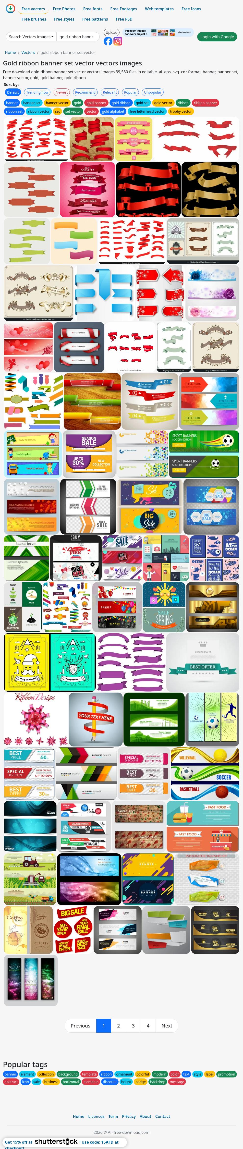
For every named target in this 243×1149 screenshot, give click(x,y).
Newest (62, 92)
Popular (130, 92)
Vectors (28, 52)
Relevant (110, 92)
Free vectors (33, 9)
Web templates (159, 9)
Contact (162, 1116)
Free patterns (95, 19)
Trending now (37, 92)
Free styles (64, 19)
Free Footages (123, 9)
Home (10, 52)
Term (113, 1116)
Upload (111, 32)
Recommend (85, 92)
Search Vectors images (29, 36)
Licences (96, 1116)
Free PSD (124, 19)
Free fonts (93, 9)
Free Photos (64, 9)
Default (13, 92)
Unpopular (152, 92)
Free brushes (34, 19)
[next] (167, 1026)
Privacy (129, 1116)
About (145, 1116)
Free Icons (191, 9)
